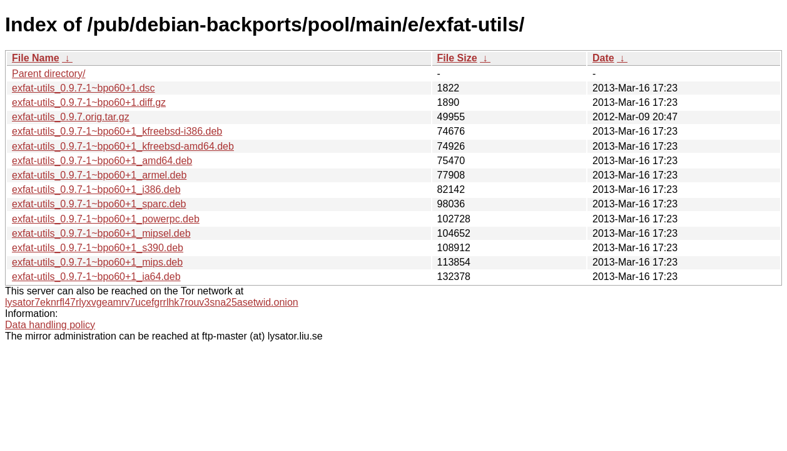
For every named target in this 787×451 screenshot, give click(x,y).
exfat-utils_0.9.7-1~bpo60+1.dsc (83, 88)
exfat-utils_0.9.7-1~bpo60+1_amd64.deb (102, 160)
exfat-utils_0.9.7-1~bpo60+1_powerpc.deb (106, 219)
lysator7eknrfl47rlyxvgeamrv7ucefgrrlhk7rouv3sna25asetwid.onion (151, 302)
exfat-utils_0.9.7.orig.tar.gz (70, 116)
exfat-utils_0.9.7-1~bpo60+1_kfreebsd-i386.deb (117, 131)
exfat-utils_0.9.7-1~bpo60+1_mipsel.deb (101, 233)
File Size (457, 58)
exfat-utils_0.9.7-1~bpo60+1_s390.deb (97, 247)
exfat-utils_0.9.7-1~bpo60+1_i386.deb (96, 189)
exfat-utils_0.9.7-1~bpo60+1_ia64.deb (96, 276)
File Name (35, 58)
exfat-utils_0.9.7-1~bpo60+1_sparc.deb (99, 204)
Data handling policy (50, 324)
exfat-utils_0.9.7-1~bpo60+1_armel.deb (99, 175)
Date (603, 58)
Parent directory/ (48, 73)
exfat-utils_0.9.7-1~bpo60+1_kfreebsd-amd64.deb (123, 146)
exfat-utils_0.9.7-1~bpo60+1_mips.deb (97, 262)
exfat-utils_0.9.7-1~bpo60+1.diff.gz (89, 102)
